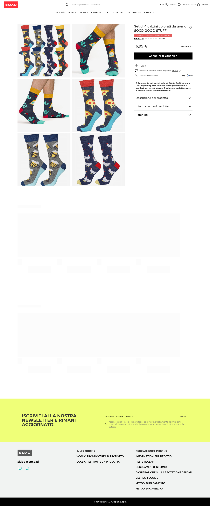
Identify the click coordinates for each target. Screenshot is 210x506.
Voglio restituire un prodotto (98, 461)
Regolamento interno (151, 467)
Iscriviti (183, 416)
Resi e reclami (145, 461)
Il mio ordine (86, 451)
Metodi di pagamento (150, 483)
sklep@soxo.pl (28, 461)
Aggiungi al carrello (163, 56)
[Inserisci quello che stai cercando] (89, 4)
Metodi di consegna (149, 488)
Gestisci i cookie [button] (147, 477)
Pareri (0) (139, 38)
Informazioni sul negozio (154, 456)
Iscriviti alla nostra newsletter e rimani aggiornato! (49, 420)
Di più (144, 66)
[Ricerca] (67, 4)
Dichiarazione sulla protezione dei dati (164, 472)
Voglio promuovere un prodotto (100, 456)
